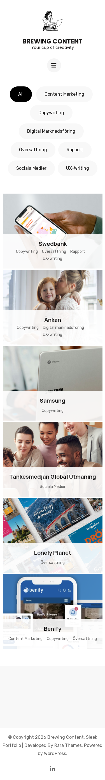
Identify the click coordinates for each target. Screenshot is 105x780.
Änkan (52, 320)
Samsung (52, 400)
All (21, 94)
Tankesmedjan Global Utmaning (52, 476)
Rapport (75, 149)
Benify (52, 628)
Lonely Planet (52, 552)
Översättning (33, 149)
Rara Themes (68, 745)
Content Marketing (64, 94)
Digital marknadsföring (51, 131)
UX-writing (77, 168)
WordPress (55, 753)
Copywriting (51, 112)
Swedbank (53, 243)
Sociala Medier (31, 168)
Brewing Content (53, 41)
